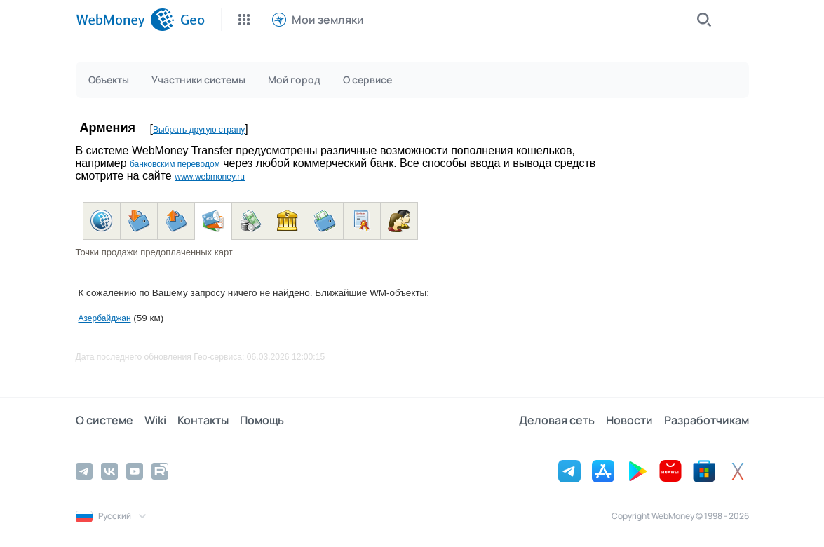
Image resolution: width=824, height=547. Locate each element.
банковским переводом (175, 164)
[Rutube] (159, 471)
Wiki (155, 420)
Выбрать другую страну (199, 130)
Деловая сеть (557, 420)
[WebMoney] (125, 19)
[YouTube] (134, 471)
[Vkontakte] (109, 471)
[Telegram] (84, 471)
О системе (104, 420)
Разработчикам (706, 420)
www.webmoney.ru (210, 177)
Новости (629, 420)
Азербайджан (105, 318)
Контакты (203, 420)
